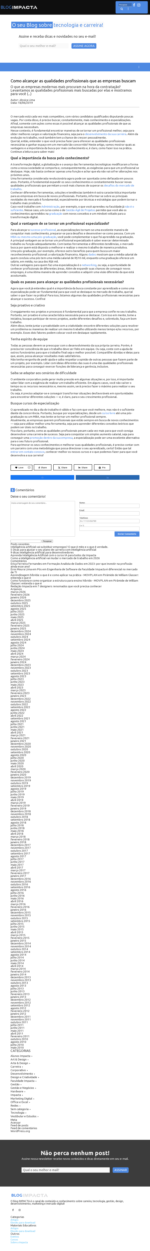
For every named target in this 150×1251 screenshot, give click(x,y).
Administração (50, 206)
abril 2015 (17, 932)
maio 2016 (17, 898)
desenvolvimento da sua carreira (105, 134)
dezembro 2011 (21, 1016)
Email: (82, 510)
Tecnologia (17, 1112)
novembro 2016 (21, 881)
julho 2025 (17, 611)
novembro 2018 (21, 814)
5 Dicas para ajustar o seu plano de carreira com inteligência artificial (54, 549)
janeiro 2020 (18, 774)
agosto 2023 (18, 676)
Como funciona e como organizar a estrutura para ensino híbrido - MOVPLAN (59, 580)
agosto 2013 (18, 985)
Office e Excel (19, 1102)
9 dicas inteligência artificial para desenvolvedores (42, 552)
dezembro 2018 (21, 811)
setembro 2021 (20, 718)
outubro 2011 (19, 1022)
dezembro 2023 (21, 665)
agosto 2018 (18, 822)
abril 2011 (17, 1033)
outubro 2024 (19, 636)
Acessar (16, 1122)
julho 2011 (17, 1025)
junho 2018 (18, 828)
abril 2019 (17, 800)
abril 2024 (17, 653)
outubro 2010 (19, 1039)
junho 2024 (18, 648)
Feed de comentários (24, 1128)
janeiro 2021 (18, 741)
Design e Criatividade (24, 1077)
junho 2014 (18, 960)
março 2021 (18, 735)
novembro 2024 (21, 634)
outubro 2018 (19, 816)
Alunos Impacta (20, 1055)
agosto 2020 (18, 755)
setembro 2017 (20, 853)
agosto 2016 (18, 890)
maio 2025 (17, 617)
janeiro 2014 (18, 974)
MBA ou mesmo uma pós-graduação (33, 236)
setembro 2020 (20, 752)
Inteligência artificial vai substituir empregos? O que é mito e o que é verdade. (60, 546)
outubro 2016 (19, 884)
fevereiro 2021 (20, 738)
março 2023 (18, 690)
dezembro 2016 (21, 878)
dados (92, 254)
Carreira (16, 1066)
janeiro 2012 (18, 1013)
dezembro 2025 (21, 600)
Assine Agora (84, 45)
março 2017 (18, 870)
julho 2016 (17, 892)
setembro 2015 (20, 921)
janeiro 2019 (18, 808)
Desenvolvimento (22, 1073)
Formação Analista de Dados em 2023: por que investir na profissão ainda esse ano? (71, 565)
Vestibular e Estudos (23, 1116)
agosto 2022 (18, 709)
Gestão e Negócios (22, 1087)
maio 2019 (17, 797)
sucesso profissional (43, 229)
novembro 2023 (21, 667)
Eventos (15, 1236)
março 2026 (18, 591)
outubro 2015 (19, 918)
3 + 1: (81, 526)
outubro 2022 (19, 704)
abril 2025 (17, 620)
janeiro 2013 (18, 996)
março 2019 (18, 802)
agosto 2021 (18, 721)
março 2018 (18, 836)
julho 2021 (17, 724)
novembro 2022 (21, 701)
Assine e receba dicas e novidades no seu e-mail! (57, 36)
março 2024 (18, 656)
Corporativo (18, 1070)
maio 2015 (17, 929)
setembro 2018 (20, 819)
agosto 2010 (18, 1041)
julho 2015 (17, 923)
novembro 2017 (21, 847)
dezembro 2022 (21, 698)
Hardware (17, 1091)
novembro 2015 (21, 915)
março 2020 (18, 769)
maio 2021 (17, 729)
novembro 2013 (21, 980)
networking (89, 265)
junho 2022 (18, 712)
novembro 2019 (21, 780)
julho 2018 (17, 825)
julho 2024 (17, 645)
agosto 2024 (18, 642)
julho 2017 (17, 859)
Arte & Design (19, 1063)
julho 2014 (17, 957)
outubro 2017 (19, 850)
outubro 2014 (19, 949)
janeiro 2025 (18, 628)
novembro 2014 (21, 946)
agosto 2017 (18, 856)
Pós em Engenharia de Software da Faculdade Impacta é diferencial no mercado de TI (74, 571)
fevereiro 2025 (20, 625)
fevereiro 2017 (20, 873)
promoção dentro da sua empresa (51, 437)
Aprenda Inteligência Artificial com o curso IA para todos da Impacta (54, 555)
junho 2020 (18, 760)
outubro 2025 (19, 603)
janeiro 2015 (18, 940)
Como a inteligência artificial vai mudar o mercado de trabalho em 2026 (55, 558)
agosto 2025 (18, 608)
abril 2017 (17, 867)
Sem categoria (20, 1109)
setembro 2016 (20, 887)
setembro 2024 (20, 639)
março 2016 (18, 904)
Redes (14, 1105)
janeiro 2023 (18, 695)
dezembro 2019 (21, 777)
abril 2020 (17, 766)
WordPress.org (20, 1131)
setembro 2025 (20, 605)
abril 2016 (17, 901)
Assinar (120, 1170)
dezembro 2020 (21, 743)
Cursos (14, 1239)
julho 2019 (17, 791)
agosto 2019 (18, 788)
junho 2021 (18, 726)
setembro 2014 (20, 951)
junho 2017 (18, 861)
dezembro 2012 (21, 999)
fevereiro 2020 (20, 771)
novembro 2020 (21, 746)
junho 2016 (18, 895)
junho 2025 (18, 614)
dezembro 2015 (21, 912)
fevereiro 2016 (20, 907)
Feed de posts (19, 1125)
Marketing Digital (21, 1098)
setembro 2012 (20, 1005)
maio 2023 (17, 684)
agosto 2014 (18, 954)
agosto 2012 (18, 1008)
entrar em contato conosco (28, 451)
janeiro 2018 (18, 842)
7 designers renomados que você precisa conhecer (70, 586)
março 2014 (18, 968)
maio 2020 (17, 763)
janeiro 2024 (18, 662)
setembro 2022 (20, 707)
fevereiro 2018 (20, 839)
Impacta (16, 1094)
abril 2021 (17, 732)
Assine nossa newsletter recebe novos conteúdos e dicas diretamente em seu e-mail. (75, 1158)
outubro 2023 (19, 670)
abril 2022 (17, 715)
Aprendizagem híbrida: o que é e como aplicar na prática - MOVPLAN (54, 575)
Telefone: (83, 518)
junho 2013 (18, 991)
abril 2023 (17, 687)
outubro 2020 (19, 749)
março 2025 (18, 622)
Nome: (82, 503)
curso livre (108, 413)
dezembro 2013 (21, 977)
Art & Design (19, 1059)
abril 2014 (17, 966)
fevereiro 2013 (20, 994)
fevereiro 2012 (20, 1011)
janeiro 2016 (18, 909)
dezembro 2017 (21, 845)
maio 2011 (17, 1030)
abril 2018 (17, 833)
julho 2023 (17, 679)
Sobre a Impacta (19, 1242)
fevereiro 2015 (20, 937)
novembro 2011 (21, 1019)
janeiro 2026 (18, 597)
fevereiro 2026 (20, 594)
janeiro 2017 (18, 875)
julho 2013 (17, 988)
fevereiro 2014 (20, 971)
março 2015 (18, 935)
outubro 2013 (19, 982)
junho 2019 (18, 794)
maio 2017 (17, 864)
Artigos (14, 1219)
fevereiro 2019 (20, 805)
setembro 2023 (20, 673)
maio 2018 (17, 830)
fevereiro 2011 (20, 1036)
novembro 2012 (21, 1002)
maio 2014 (17, 963)
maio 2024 (17, 650)
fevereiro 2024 (20, 659)
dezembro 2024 (21, 631)
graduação (55, 213)
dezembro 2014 (21, 943)
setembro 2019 (20, 786)
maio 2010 (17, 1047)
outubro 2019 (19, 783)
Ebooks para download (23, 1222)
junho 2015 (18, 926)
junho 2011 (18, 1027)
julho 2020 (17, 757)
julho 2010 (17, 1044)
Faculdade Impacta (22, 1080)
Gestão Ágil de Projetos (80, 210)
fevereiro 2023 (20, 693)
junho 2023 (18, 681)
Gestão (15, 1084)
